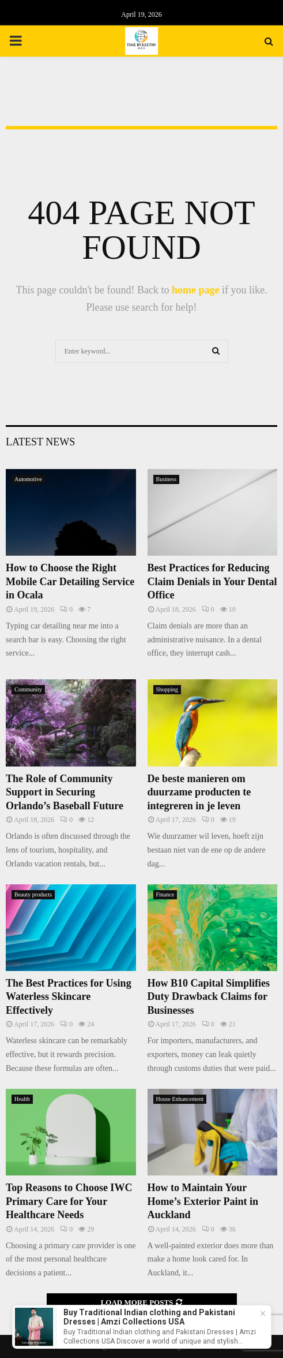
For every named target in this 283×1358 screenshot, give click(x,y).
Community (28, 689)
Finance (165, 894)
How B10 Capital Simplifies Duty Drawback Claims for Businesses (209, 996)
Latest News (40, 442)
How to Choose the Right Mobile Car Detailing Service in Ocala (70, 581)
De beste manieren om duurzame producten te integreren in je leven (199, 792)
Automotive (28, 479)
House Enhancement (179, 1099)
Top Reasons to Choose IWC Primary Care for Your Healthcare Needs (69, 1201)
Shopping (167, 689)
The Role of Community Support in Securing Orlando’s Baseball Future (64, 792)
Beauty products (33, 894)
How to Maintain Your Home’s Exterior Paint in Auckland (203, 1201)
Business (166, 479)
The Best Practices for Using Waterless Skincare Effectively (68, 996)
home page (196, 290)
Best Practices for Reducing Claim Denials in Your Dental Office (212, 581)
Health (22, 1099)
